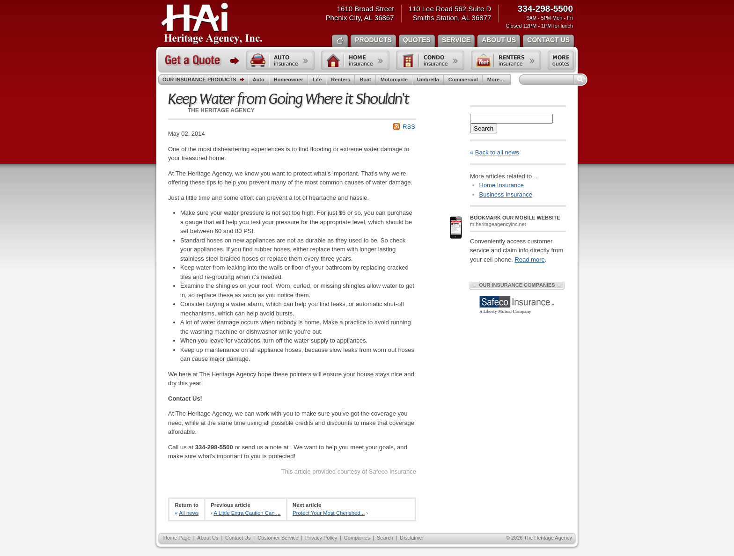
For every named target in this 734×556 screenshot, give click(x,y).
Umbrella (428, 79)
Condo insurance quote (430, 60)
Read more (529, 259)
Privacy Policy (321, 538)
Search (483, 128)
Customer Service (277, 538)
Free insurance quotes (561, 60)
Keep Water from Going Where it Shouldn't (288, 99)
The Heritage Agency (212, 24)
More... (497, 79)
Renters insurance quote (506, 60)
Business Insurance (505, 194)
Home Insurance (501, 185)
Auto (258, 79)
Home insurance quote (355, 60)
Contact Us (237, 538)
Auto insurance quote (280, 60)
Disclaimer (412, 538)
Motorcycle (394, 79)
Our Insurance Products (205, 80)
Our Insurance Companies (517, 285)
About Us (207, 538)
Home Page (177, 538)
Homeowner (288, 79)
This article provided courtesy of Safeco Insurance (348, 471)
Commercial (463, 79)
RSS (409, 126)
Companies (357, 538)
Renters (340, 79)
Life (317, 79)
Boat (365, 79)
